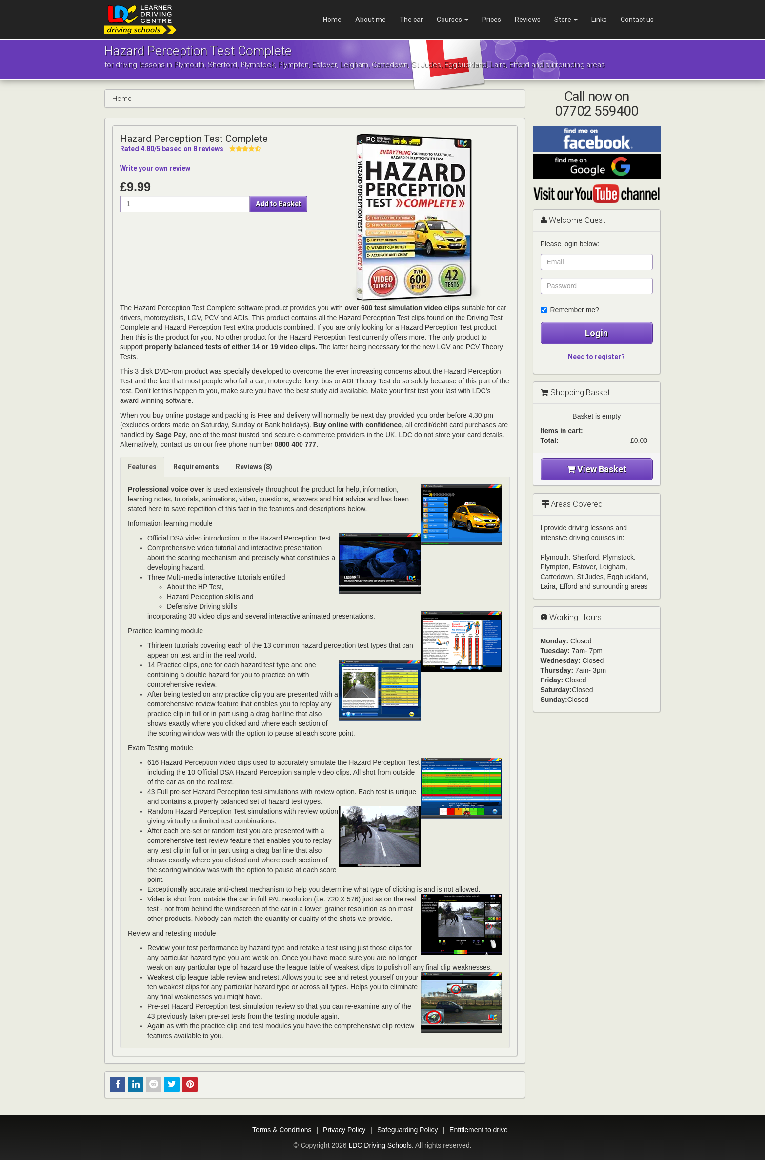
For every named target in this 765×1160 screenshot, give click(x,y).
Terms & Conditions (281, 1130)
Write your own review (155, 168)
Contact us (637, 19)
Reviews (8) (254, 467)
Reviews (528, 19)
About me (370, 19)
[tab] (142, 467)
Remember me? (570, 310)
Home (332, 19)
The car (411, 19)
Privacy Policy (344, 1130)
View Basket (596, 469)
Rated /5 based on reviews (171, 149)
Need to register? (596, 356)
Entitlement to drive (478, 1130)
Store (566, 19)
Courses (452, 19)
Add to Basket (278, 204)
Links (599, 19)
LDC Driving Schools (379, 1145)
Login (596, 333)
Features (142, 467)
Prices (491, 19)
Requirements (196, 467)
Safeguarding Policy (407, 1130)
